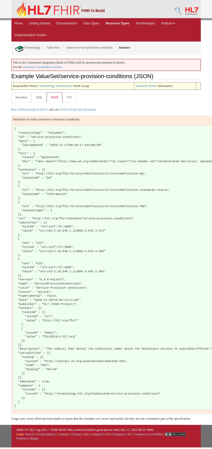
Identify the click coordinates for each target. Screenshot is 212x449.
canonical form (36, 109)
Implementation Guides (31, 35)
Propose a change (27, 438)
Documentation (66, 23)
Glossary (76, 434)
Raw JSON (18, 109)
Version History (46, 434)
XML (39, 97)
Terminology (28, 47)
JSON (54, 97)
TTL (69, 97)
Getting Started (39, 23)
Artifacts (168, 23)
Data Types (91, 23)
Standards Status (146, 86)
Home (19, 23)
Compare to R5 (121, 434)
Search (29, 434)
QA (86, 434)
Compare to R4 (100, 434)
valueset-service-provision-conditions (89, 47)
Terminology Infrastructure (56, 86)
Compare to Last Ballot (148, 434)
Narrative (21, 97)
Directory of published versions (42, 67)
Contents (63, 434)
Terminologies (145, 23)
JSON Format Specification (77, 109)
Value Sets (53, 47)
